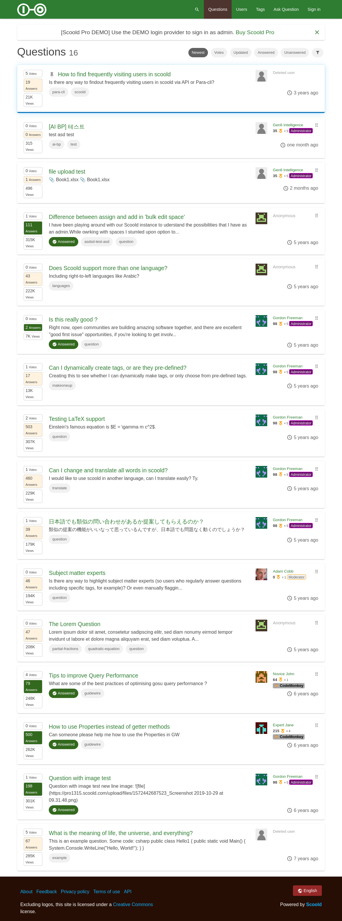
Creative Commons (133, 904)
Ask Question (286, 9)
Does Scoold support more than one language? (108, 268)
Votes (219, 52)
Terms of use (106, 891)
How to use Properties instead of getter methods (109, 726)
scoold (80, 92)
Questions (217, 9)
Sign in (314, 9)
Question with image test (80, 778)
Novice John (283, 674)
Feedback (47, 891)
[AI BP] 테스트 (67, 126)
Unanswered (294, 52)
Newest (198, 52)
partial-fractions (65, 649)
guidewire (92, 693)
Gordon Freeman (288, 318)
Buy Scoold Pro (255, 32)
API (127, 891)
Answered (266, 52)
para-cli (58, 92)
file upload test (67, 171)
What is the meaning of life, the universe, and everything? (121, 833)
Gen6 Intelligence (288, 125)
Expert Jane (283, 725)
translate (59, 488)
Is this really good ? (73, 319)
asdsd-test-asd (96, 241)
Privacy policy (75, 891)
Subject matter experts (77, 573)
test (74, 144)
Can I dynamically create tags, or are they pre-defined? (117, 367)
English (307, 891)
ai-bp (56, 144)
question (126, 241)
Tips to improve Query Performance (93, 675)
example (59, 858)
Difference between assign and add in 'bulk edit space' (117, 217)
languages (61, 286)
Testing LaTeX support (77, 419)
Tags (260, 9)
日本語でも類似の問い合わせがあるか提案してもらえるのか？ (126, 521)
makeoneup (62, 385)
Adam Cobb (283, 571)
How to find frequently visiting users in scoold (114, 74)
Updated (241, 52)
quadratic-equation (104, 649)
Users (241, 9)
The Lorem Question (74, 624)
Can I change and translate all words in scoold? (108, 470)
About (26, 891)
